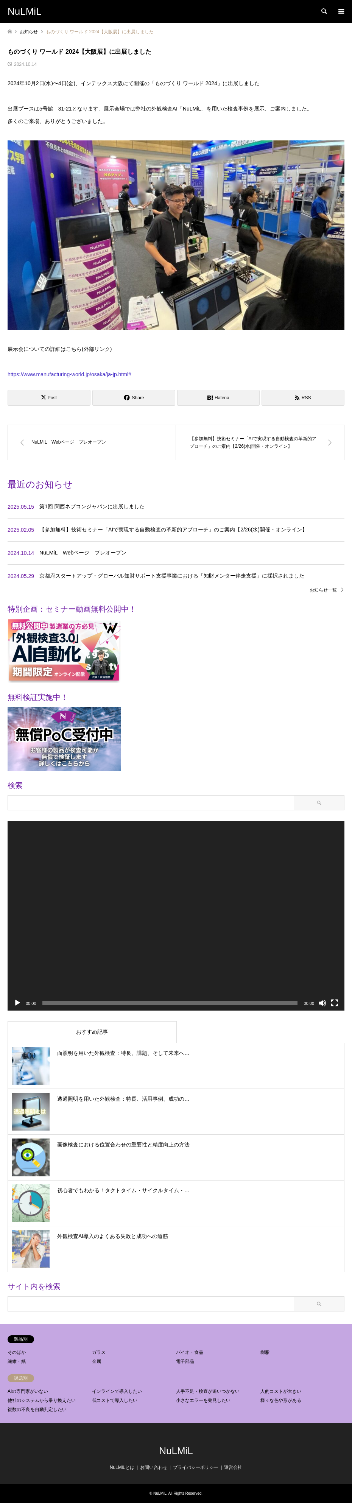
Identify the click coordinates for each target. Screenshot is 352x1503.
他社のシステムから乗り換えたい (42, 1400)
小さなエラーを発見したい (203, 1400)
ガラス (99, 1352)
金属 (96, 1361)
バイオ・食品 (189, 1352)
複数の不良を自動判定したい (37, 1409)
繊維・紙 (17, 1361)
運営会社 (233, 1467)
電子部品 (185, 1361)
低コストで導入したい (114, 1400)
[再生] (17, 1003)
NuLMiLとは (122, 1467)
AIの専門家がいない (28, 1391)
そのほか (17, 1352)
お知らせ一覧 (323, 590)
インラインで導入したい (117, 1391)
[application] (176, 916)
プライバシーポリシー (195, 1467)
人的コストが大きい (280, 1391)
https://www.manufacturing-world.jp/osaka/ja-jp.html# (69, 374)
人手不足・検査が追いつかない (208, 1391)
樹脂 (264, 1352)
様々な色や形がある (280, 1400)
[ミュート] (322, 1003)
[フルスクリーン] (334, 1003)
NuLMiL (176, 1450)
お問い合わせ (153, 1467)
